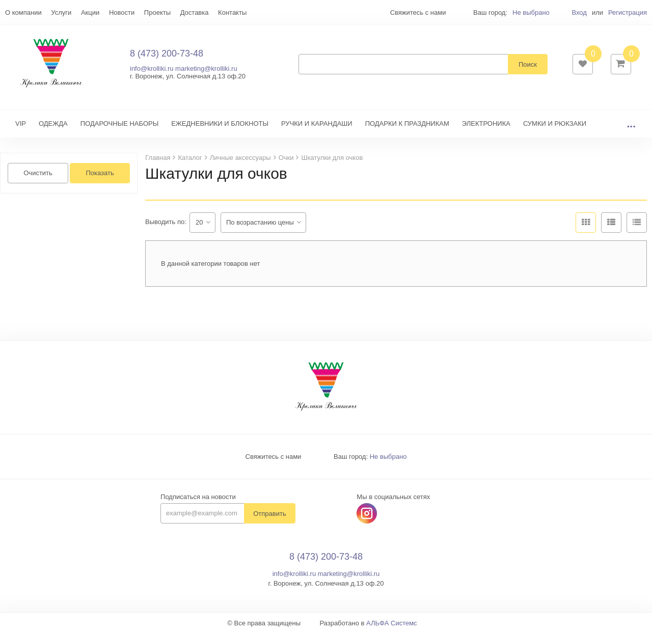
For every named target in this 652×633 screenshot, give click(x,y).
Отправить (269, 513)
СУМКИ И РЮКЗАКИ (554, 123)
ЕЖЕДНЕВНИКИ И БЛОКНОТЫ (219, 123)
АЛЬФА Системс (391, 623)
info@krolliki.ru (151, 68)
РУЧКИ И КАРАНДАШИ (316, 123)
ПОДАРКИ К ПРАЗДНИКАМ (407, 123)
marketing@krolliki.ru (206, 68)
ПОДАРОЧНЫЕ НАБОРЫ (119, 123)
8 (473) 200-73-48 (166, 53)
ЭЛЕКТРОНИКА (486, 123)
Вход (579, 12)
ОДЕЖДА (53, 123)
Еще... (14, 12)
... (631, 123)
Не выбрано (531, 12)
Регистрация (627, 12)
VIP (20, 123)
